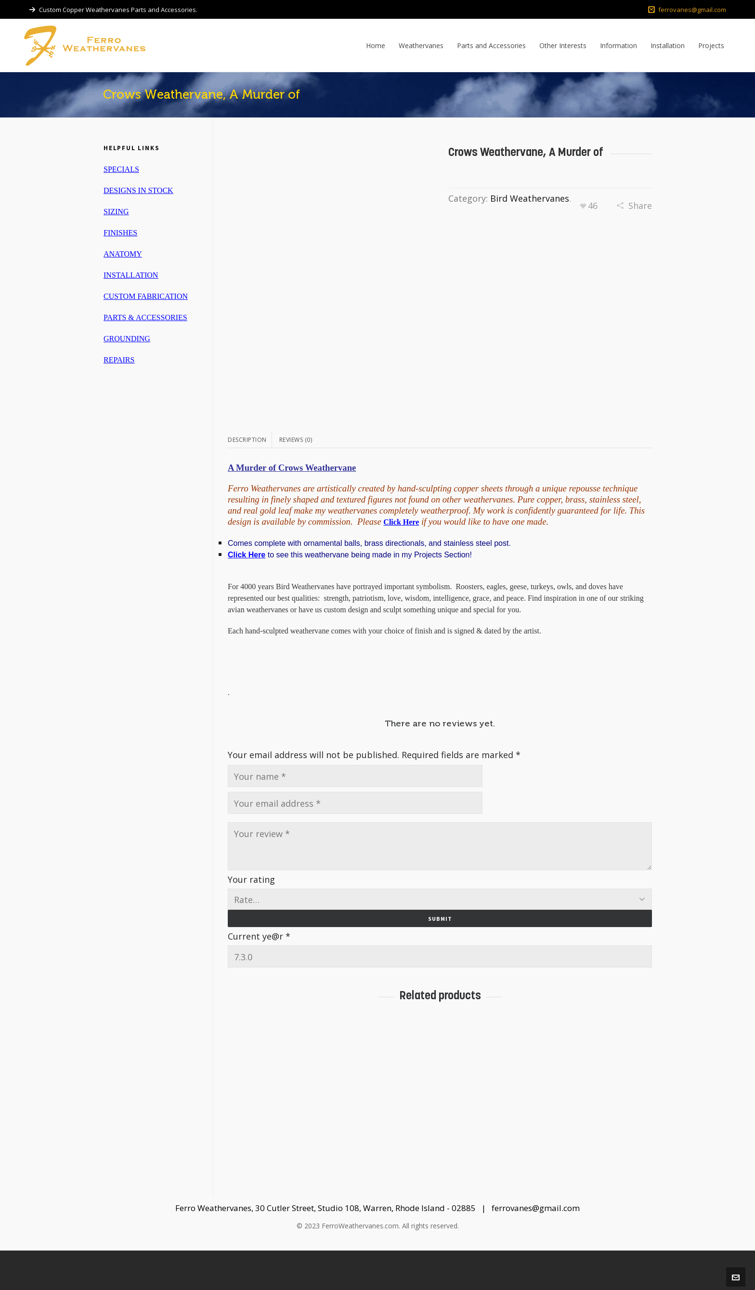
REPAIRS (119, 360)
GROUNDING (127, 339)
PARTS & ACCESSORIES (145, 317)
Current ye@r (259, 975)
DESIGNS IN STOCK (138, 190)
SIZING (116, 211)
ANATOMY (123, 254)
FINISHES (120, 233)
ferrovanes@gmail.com (687, 9)
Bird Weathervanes (529, 198)
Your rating (251, 918)
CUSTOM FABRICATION (146, 296)
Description (247, 479)
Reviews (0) (295, 479)
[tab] (250, 479)
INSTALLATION (131, 275)
